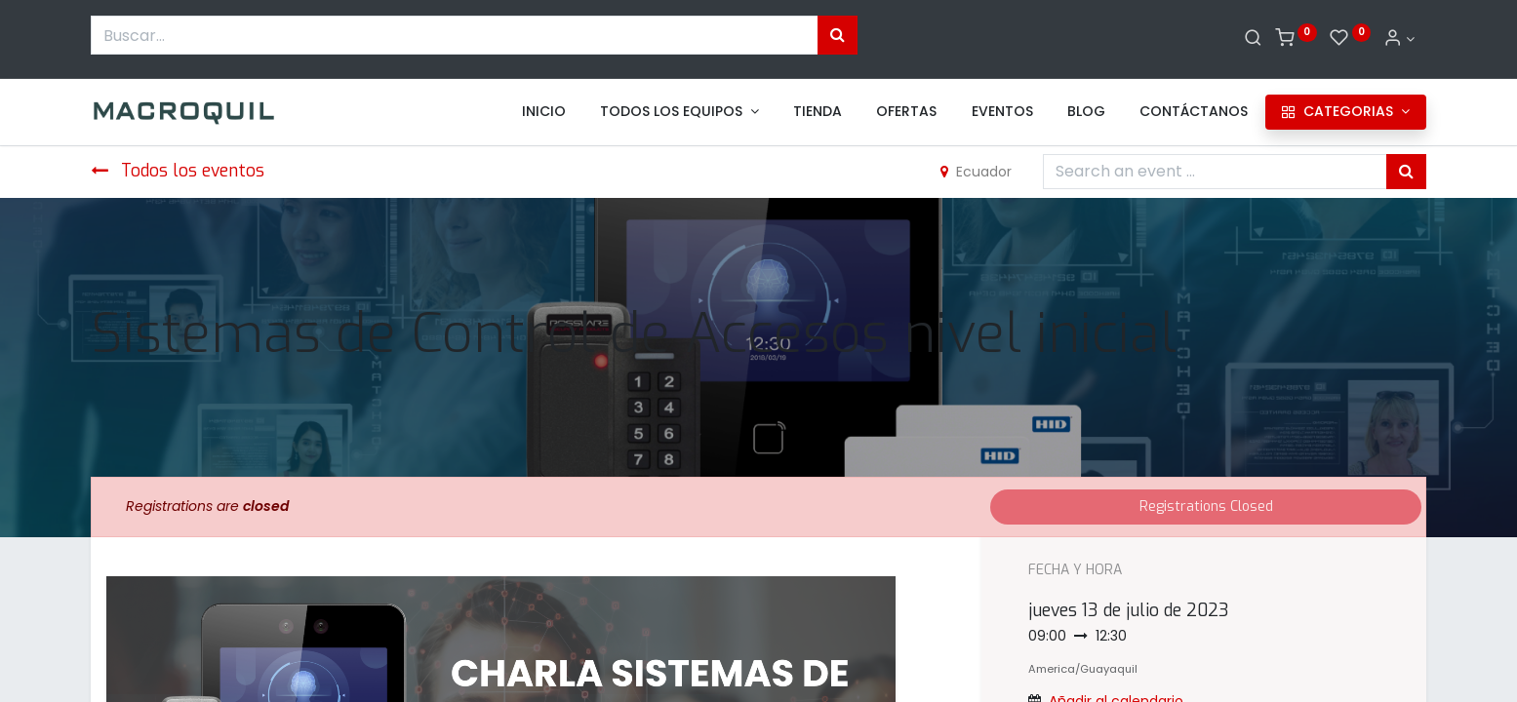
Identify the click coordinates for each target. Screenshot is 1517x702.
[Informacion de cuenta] (1399, 39)
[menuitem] (544, 112)
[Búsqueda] (838, 35)
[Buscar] (1253, 39)
